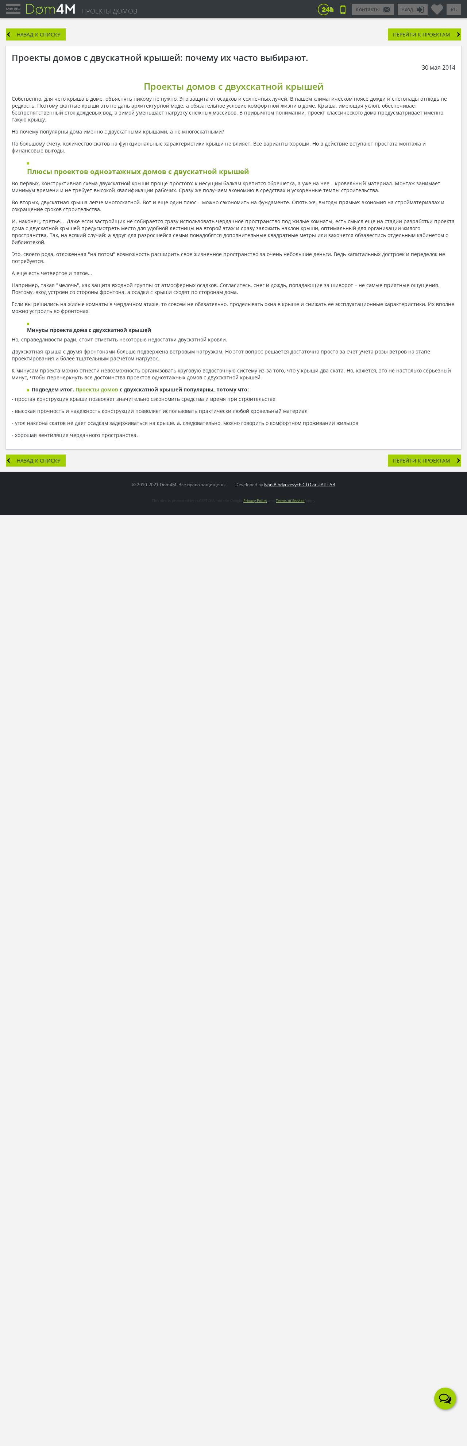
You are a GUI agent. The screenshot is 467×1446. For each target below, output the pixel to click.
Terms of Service (290, 500)
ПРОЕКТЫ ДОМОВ (109, 11)
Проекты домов (97, 389)
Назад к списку (39, 34)
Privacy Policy (255, 500)
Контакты (368, 9)
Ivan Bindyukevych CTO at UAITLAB (299, 485)
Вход (407, 9)
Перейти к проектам (421, 34)
